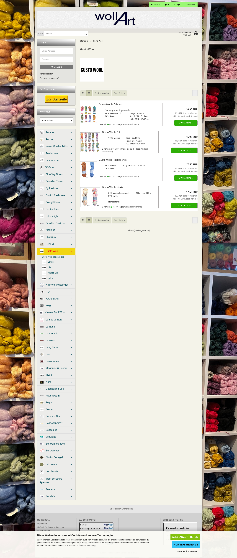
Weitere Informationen (187, 551)
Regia (46, 403)
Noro (45, 383)
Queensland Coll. (52, 389)
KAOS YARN (49, 299)
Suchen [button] (155, 5)
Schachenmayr (51, 424)
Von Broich (49, 473)
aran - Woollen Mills (53, 147)
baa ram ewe (50, 161)
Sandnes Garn (50, 417)
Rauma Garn (50, 396)
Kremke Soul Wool (52, 314)
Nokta (47, 280)
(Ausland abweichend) (129, 125)
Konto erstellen (46, 75)
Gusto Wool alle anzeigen (53, 258)
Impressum (42, 525)
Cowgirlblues (50, 203)
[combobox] (102, 94)
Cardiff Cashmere (52, 196)
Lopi (45, 356)
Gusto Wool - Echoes (110, 105)
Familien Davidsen (53, 224)
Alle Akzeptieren (185, 536)
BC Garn (47, 169)
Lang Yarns (49, 348)
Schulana (48, 438)
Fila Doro (48, 238)
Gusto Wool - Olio (111, 133)
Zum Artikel (186, 124)
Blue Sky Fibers (51, 175)
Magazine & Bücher (53, 369)
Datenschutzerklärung (85, 545)
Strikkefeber (49, 451)
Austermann (49, 154)
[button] (167, 4)
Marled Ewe (50, 274)
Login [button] (177, 5)
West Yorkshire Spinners (51, 481)
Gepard (47, 245)
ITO (45, 292)
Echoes (48, 263)
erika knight (49, 217)
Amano (47, 133)
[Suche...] (40, 33)
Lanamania (49, 334)
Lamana (47, 327)
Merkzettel (190, 5)
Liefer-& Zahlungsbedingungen (50, 528)
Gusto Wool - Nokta (112, 188)
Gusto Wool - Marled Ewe (112, 160)
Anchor (47, 140)
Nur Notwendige (185, 544)
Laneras (47, 341)
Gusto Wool (49, 252)
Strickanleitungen (52, 444)
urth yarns (48, 466)
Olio (46, 269)
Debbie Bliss (49, 210)
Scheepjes (48, 431)
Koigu (46, 306)
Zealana (47, 490)
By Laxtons (49, 190)
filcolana (47, 231)
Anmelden (56, 68)
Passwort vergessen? (49, 79)
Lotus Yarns (49, 362)
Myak (46, 376)
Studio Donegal (51, 458)
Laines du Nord (51, 321)
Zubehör (47, 497)
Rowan (46, 410)
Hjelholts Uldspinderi (54, 286)
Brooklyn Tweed (51, 182)
